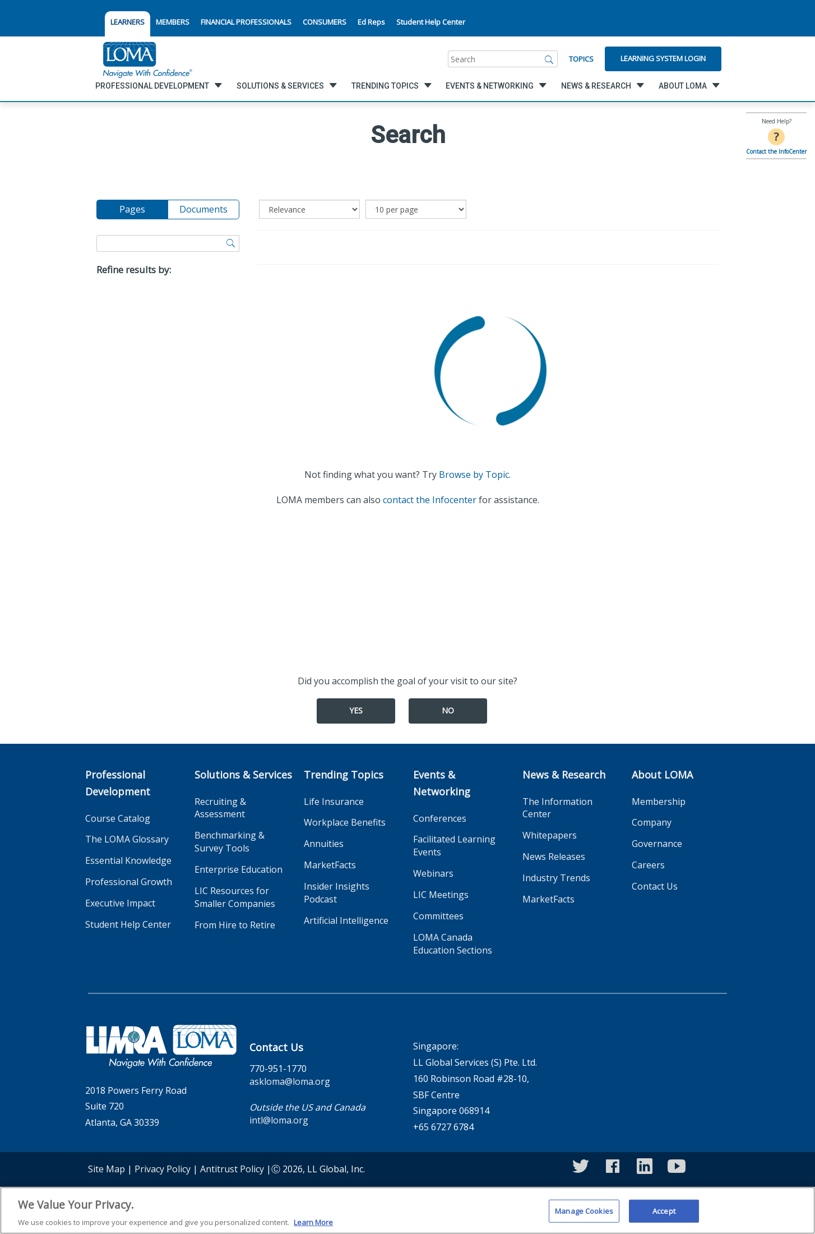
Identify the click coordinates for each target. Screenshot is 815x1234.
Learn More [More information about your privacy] (313, 1227)
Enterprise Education (239, 869)
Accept (663, 1215)
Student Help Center (430, 22)
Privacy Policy (163, 1169)
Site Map (106, 1169)
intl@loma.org (278, 1120)
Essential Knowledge (128, 860)
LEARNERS (127, 22)
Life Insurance (334, 801)
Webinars (433, 873)
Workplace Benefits (345, 822)
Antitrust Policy (232, 1169)
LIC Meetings (441, 894)
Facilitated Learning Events (454, 845)
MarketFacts (330, 865)
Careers (648, 865)
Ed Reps (371, 22)
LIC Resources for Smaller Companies (235, 897)
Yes (356, 710)
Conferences (439, 818)
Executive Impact (120, 903)
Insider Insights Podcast (336, 892)
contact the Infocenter (429, 500)
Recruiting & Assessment (220, 808)
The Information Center (557, 808)
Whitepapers (549, 835)
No (448, 710)
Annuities (324, 843)
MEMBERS (172, 22)
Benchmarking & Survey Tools (230, 841)
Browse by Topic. (475, 474)
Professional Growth (128, 882)
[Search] (549, 58)
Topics (581, 59)
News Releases (553, 856)
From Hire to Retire (235, 925)
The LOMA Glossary (127, 839)
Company (652, 822)
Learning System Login (663, 58)
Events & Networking (441, 783)
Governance (657, 843)
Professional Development (117, 783)
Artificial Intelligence (346, 920)
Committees (438, 916)
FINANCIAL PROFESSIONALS (246, 22)
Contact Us (655, 886)
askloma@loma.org (289, 1081)
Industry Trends (556, 878)
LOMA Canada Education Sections (452, 943)
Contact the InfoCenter (776, 151)
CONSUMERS (324, 22)
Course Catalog (117, 818)
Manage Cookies (584, 1215)
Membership (659, 801)
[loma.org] (147, 58)
